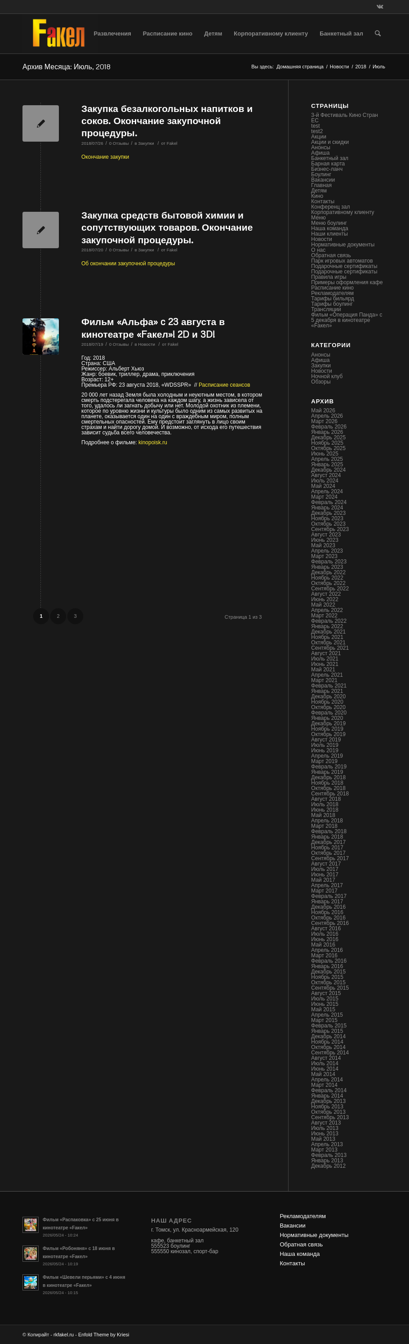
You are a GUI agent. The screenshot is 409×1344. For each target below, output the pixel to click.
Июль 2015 (324, 999)
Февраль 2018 (329, 831)
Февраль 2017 (329, 896)
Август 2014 (326, 1058)
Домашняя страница (300, 66)
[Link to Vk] (380, 6)
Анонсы (320, 147)
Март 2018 (324, 826)
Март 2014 (324, 1085)
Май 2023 (323, 545)
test (315, 126)
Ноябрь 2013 (327, 1106)
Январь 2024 (327, 508)
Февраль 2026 (329, 427)
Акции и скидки (330, 142)
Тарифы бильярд (332, 298)
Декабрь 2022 (328, 572)
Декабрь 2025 (328, 437)
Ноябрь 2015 (327, 977)
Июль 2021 (324, 659)
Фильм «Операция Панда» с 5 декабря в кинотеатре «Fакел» (346, 320)
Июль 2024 (324, 481)
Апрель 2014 (327, 1079)
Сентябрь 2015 (330, 988)
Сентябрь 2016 (330, 923)
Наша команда (329, 228)
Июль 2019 (324, 745)
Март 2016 (324, 955)
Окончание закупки (105, 157)
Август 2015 (326, 993)
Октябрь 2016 (328, 918)
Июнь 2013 (324, 1133)
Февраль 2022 (329, 621)
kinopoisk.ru (152, 442)
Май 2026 (323, 410)
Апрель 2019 (327, 756)
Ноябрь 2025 (327, 443)
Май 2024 (323, 486)
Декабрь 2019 (328, 723)
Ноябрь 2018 (327, 783)
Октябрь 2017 (328, 853)
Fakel (172, 143)
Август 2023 (326, 534)
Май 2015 (323, 1009)
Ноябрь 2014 (327, 1042)
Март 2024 (324, 497)
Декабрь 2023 (328, 513)
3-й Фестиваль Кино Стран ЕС (344, 118)
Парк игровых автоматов (342, 261)
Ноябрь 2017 (327, 847)
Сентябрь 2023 (330, 529)
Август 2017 (326, 864)
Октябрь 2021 (328, 642)
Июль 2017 (324, 869)
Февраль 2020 (329, 713)
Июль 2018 (324, 804)
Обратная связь (331, 255)
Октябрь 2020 (328, 707)
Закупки (146, 143)
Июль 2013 (324, 1128)
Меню (318, 217)
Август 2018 (326, 799)
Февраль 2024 (329, 502)
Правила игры (328, 277)
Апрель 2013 (327, 1144)
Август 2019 (326, 740)
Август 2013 (326, 1123)
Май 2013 (323, 1139)
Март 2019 (324, 761)
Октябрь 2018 (328, 788)
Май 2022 (323, 605)
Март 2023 (324, 556)
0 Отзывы (119, 143)
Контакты (322, 201)
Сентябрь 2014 (330, 1052)
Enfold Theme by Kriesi (103, 1334)
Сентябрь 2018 (330, 793)
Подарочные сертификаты (344, 266)
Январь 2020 (327, 718)
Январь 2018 (327, 837)
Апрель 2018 (327, 820)
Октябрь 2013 (328, 1112)
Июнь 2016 (324, 939)
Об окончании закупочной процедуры (128, 263)
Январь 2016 (327, 966)
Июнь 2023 (324, 540)
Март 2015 (324, 1020)
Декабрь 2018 (328, 777)
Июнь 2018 (324, 810)
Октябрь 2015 (328, 982)
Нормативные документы (342, 244)
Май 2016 (323, 945)
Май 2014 (323, 1074)
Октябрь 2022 (328, 583)
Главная (321, 185)
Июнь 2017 (324, 874)
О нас (318, 250)
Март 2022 (324, 615)
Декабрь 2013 (328, 1101)
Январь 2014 (327, 1096)
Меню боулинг (329, 223)
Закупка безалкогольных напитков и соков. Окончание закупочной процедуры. (167, 121)
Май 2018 (323, 815)
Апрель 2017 (327, 885)
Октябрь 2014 (328, 1047)
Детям (319, 191)
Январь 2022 (327, 626)
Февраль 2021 (329, 686)
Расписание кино (332, 288)
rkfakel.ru (63, 1334)
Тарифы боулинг (332, 304)
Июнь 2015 (324, 1004)
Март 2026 (324, 421)
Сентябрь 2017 (330, 858)
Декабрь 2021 (328, 632)
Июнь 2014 (324, 1069)
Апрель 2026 (327, 416)
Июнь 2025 (324, 454)
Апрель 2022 (327, 610)
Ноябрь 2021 (327, 637)
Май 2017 (323, 880)
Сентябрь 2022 (330, 588)
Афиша (320, 153)
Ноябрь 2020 (327, 702)
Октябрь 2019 (328, 734)
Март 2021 (324, 680)
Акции (318, 137)
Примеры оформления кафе (346, 282)
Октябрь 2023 (328, 524)
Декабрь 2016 (328, 907)
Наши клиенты (329, 234)
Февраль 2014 (329, 1090)
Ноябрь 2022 (327, 578)
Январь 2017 (327, 901)
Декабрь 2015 (328, 972)
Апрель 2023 (327, 551)
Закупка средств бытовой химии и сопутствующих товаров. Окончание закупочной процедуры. (167, 227)
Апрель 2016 (327, 950)
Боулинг (321, 174)
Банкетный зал (329, 158)
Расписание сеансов (224, 385)
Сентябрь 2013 (330, 1117)
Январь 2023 (327, 567)
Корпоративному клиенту (342, 212)
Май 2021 (323, 669)
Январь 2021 (327, 691)
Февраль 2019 (329, 767)
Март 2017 (324, 891)
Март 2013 (324, 1150)
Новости (339, 66)
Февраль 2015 (329, 1026)
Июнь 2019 (324, 750)
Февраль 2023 (329, 561)
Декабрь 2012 (328, 1166)
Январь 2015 (327, 1031)
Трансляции (326, 309)
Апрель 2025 (327, 459)
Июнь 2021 (324, 664)
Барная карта (328, 164)
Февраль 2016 (329, 961)
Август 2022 (326, 594)
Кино (317, 196)
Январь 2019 (327, 772)
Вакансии (323, 180)
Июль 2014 (324, 1063)
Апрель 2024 (327, 491)
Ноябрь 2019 (327, 729)
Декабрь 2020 (328, 696)
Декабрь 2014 (328, 1036)
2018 (360, 66)
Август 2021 (326, 653)
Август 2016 (326, 928)
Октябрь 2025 (328, 448)
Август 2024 (326, 475)
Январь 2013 (327, 1160)
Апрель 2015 (327, 1015)
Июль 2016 (324, 934)
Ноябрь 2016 (327, 912)
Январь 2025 (327, 464)
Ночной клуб (326, 376)
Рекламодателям (332, 293)
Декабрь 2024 (328, 470)
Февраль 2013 (329, 1155)
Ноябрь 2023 (327, 518)
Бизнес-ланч (326, 169)
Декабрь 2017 (328, 842)
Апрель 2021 (327, 675)
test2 (317, 131)
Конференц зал (330, 207)
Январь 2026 (327, 432)
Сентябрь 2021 (330, 648)
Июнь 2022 (324, 599)
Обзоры (320, 382)
